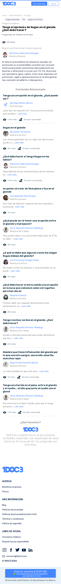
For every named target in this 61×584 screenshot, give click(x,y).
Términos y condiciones (13, 519)
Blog (4, 505)
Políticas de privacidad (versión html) (19, 514)
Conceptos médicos (11, 537)
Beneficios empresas (11, 487)
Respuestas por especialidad (15, 541)
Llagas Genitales (12, 19)
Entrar (53, 4)
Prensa (5, 491)
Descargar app (39, 4)
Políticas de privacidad (12, 510)
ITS (23, 19)
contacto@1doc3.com (14, 556)
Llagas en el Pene (35, 19)
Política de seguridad (11, 523)
